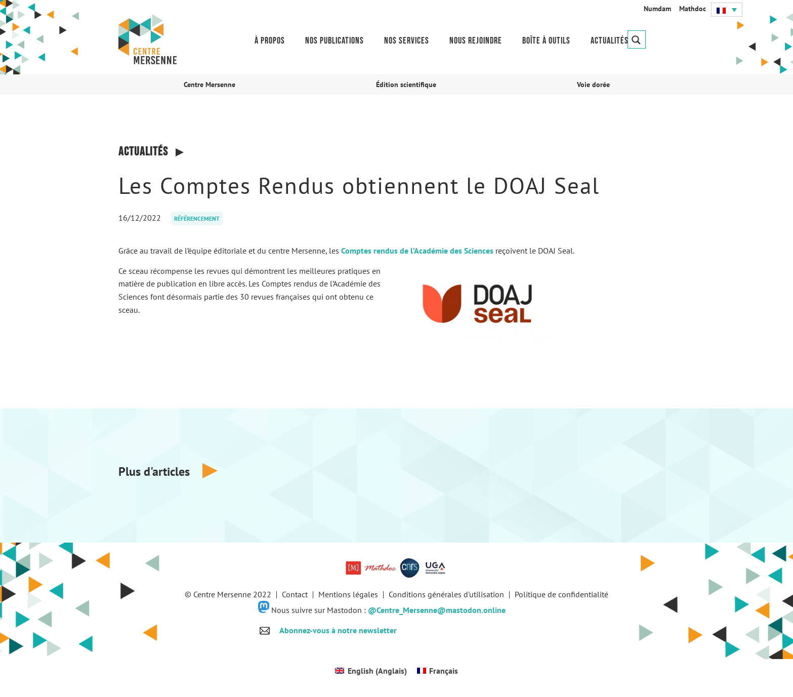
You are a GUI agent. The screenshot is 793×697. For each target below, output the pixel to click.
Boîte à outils (546, 40)
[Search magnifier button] (636, 39)
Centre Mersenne (209, 84)
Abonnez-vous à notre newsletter (338, 630)
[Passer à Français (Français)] (437, 670)
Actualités (610, 40)
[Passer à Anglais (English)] (370, 670)
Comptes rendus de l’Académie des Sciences (417, 250)
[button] (726, 10)
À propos (270, 40)
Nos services (406, 40)
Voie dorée (593, 84)
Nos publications (334, 40)
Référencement (197, 218)
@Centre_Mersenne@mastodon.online (437, 610)
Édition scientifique (406, 84)
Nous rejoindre (475, 40)
